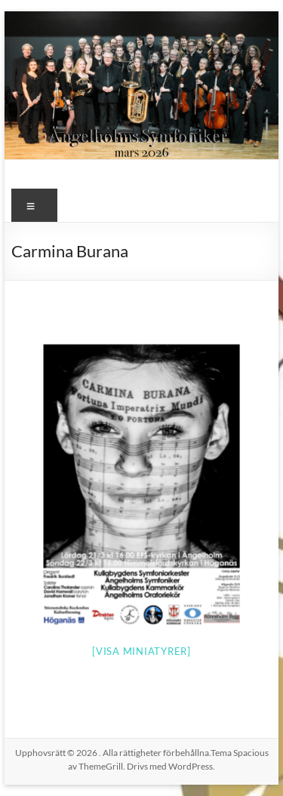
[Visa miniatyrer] (141, 651)
